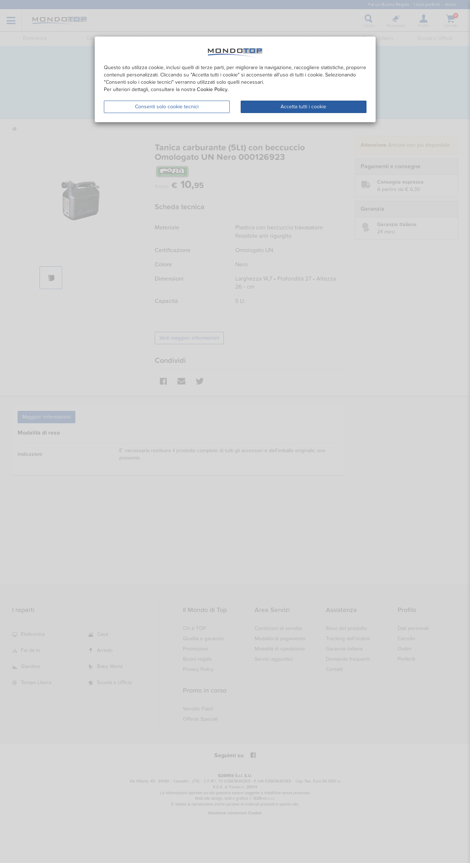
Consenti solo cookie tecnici (167, 107)
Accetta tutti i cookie (303, 107)
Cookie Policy (212, 89)
